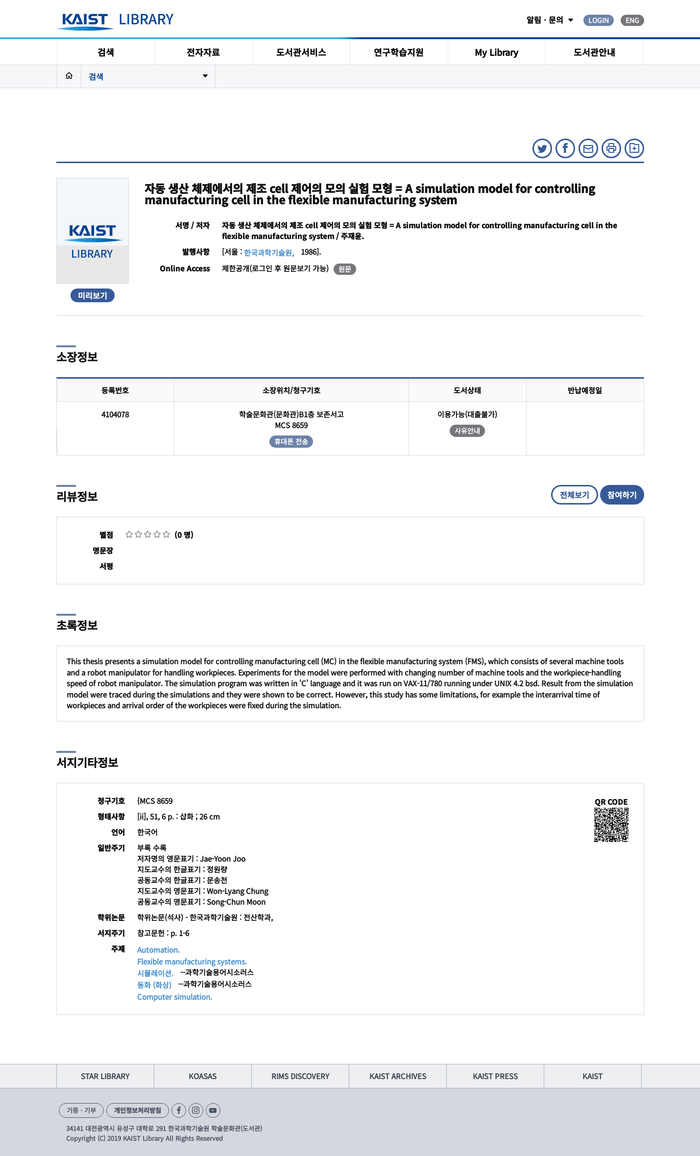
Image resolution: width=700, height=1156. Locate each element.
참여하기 (622, 495)
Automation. (158, 949)
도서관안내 (594, 52)
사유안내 (467, 430)
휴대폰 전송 (291, 441)
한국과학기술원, (269, 252)
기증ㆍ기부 (81, 1110)
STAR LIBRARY (105, 1076)
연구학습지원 (399, 52)
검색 (105, 52)
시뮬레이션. (155, 973)
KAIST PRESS (495, 1076)
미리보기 (92, 295)
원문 (344, 269)
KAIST (592, 1076)
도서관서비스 (301, 52)
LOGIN (598, 20)
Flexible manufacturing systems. (192, 961)
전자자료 (203, 52)
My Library (496, 52)
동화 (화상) (154, 985)
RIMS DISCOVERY (300, 1076)
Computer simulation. (174, 996)
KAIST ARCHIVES (397, 1076)
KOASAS (203, 1076)
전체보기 (574, 495)
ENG (632, 20)
